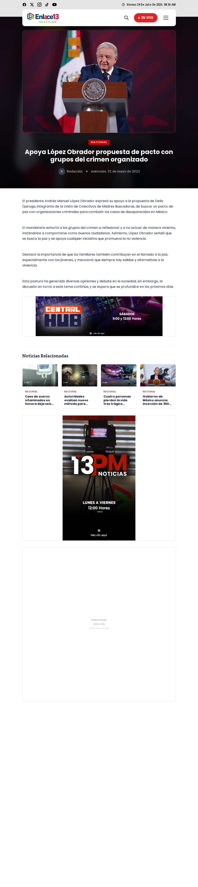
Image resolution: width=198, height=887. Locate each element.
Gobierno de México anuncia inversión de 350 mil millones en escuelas (156, 403)
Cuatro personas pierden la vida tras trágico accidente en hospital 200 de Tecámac (117, 405)
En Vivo (145, 18)
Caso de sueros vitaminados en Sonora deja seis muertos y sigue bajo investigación (40, 403)
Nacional (99, 142)
